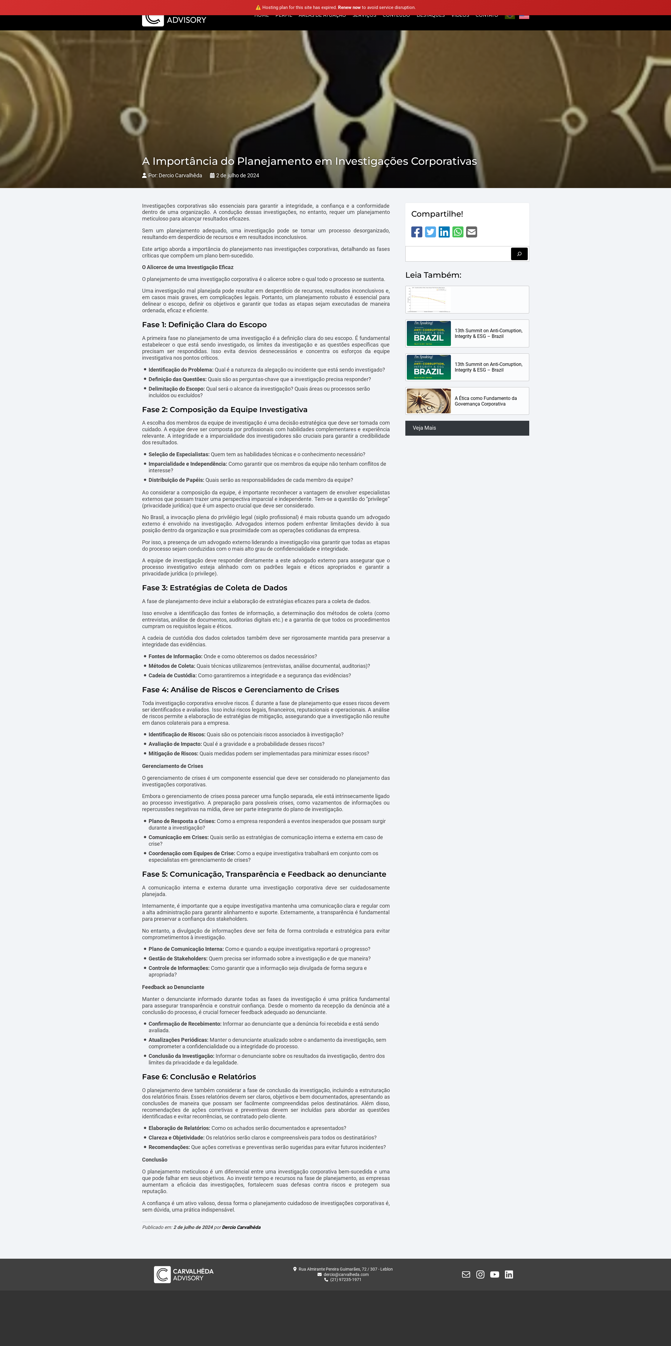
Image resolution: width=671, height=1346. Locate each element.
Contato (487, 15)
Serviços (364, 15)
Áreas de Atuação (322, 15)
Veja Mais (424, 428)
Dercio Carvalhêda (241, 1227)
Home (261, 15)
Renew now (349, 7)
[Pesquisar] (519, 254)
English (524, 16)
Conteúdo (396, 15)
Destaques (431, 15)
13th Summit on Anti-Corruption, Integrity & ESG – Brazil (488, 333)
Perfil (283, 15)
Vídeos (460, 15)
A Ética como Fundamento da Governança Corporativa (486, 401)
